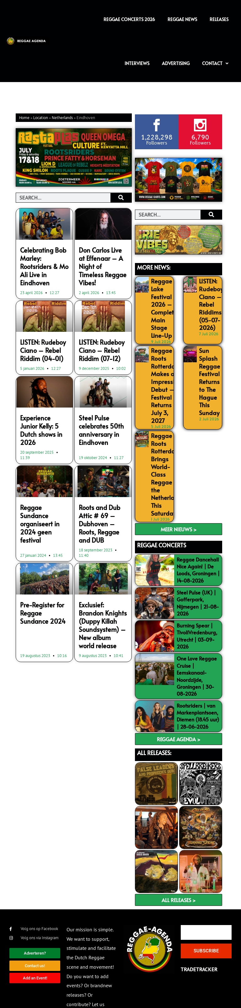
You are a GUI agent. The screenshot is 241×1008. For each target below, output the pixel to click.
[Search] (120, 197)
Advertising (176, 63)
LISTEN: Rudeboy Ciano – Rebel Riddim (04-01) (39, 335)
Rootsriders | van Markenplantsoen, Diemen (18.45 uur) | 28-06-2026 (198, 680)
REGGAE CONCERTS (161, 509)
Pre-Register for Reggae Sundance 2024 (41, 571)
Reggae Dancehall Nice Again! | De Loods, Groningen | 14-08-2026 (198, 534)
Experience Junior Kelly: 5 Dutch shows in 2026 (41, 407)
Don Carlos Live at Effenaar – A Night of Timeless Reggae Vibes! (102, 260)
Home (24, 118)
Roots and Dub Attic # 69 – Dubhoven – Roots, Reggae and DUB (103, 490)
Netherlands (62, 118)
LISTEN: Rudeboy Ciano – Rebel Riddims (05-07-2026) (209, 300)
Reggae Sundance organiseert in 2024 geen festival (44, 486)
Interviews (137, 63)
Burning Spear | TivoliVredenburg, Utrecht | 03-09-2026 (197, 600)
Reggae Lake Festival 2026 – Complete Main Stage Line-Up (162, 303)
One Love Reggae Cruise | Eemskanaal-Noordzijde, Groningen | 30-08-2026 (197, 640)
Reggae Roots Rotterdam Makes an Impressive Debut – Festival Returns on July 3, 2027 (163, 369)
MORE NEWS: (153, 267)
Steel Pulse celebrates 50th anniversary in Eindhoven (98, 411)
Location (40, 118)
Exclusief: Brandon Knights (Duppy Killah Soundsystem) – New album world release (101, 582)
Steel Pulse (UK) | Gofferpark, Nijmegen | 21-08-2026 (198, 567)
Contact (215, 63)
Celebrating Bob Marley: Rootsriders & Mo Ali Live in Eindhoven (43, 260)
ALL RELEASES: (154, 717)
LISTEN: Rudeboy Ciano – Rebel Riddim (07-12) (98, 335)
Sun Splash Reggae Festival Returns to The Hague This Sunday (208, 365)
